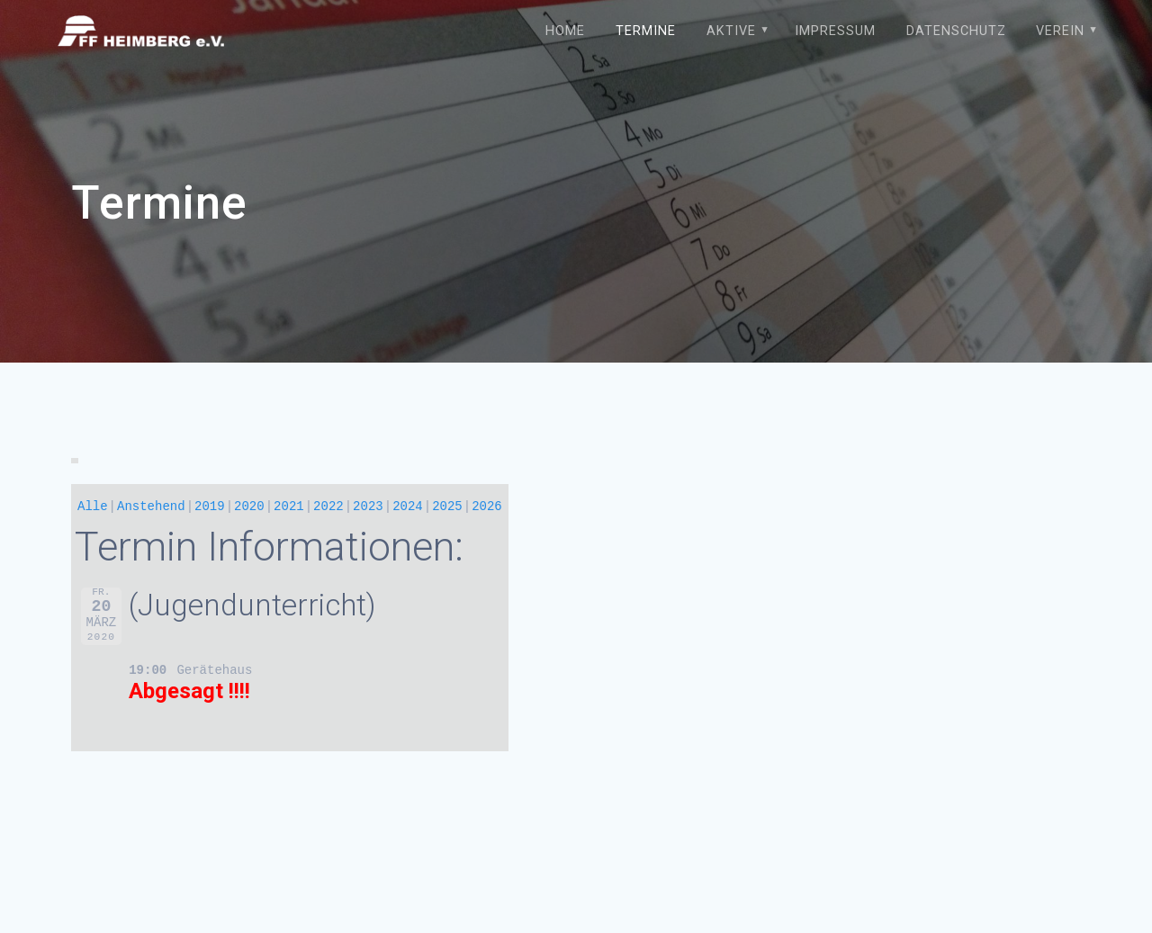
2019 (209, 506)
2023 (368, 506)
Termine (646, 31)
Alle (92, 506)
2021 (289, 506)
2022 (328, 506)
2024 (407, 506)
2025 (447, 506)
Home (565, 31)
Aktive (731, 31)
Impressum (835, 31)
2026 (487, 506)
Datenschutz (956, 31)
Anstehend (151, 506)
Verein (1060, 31)
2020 (249, 506)
